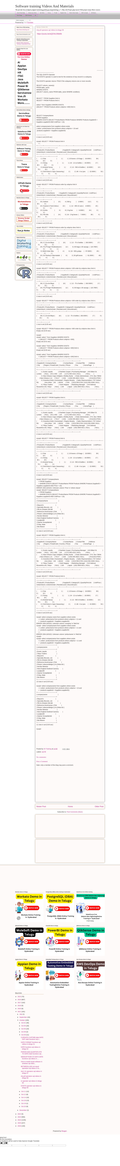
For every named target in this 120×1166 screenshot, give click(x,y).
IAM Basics (93, 12)
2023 (19, 1117)
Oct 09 (23, 1035)
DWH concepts (84, 12)
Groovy (49, 12)
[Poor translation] (5, 1143)
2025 (19, 1123)
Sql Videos (42, 12)
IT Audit (55, 12)
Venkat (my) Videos (32, 12)
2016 (19, 999)
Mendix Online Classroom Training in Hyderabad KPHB (23, 43)
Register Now (63, 12)
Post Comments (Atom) (75, 812)
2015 (19, 996)
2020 (19, 1008)
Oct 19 (23, 1103)
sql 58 (44, 752)
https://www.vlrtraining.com (23, 29)
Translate (28, 22)
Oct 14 (23, 1097)
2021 (19, 1011)
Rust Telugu (19, 15)
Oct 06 (23, 1029)
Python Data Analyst (73, 12)
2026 (19, 1126)
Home (70, 806)
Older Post (99, 806)
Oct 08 (23, 1032)
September (23, 1017)
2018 (19, 1005)
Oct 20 (23, 1106)
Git (35, 15)
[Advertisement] (69, 826)
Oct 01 (23, 1023)
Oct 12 (23, 1094)
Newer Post (41, 806)
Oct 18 (23, 1100)
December (23, 1110)
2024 (19, 1120)
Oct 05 (23, 1026)
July (21, 1014)
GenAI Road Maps (21, 12)
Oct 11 (23, 1091)
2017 (19, 1002)
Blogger (64, 1131)
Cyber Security (28, 15)
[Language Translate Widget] (23, 20)
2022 (19, 1114)
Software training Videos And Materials (44, 6)
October (22, 1020)
